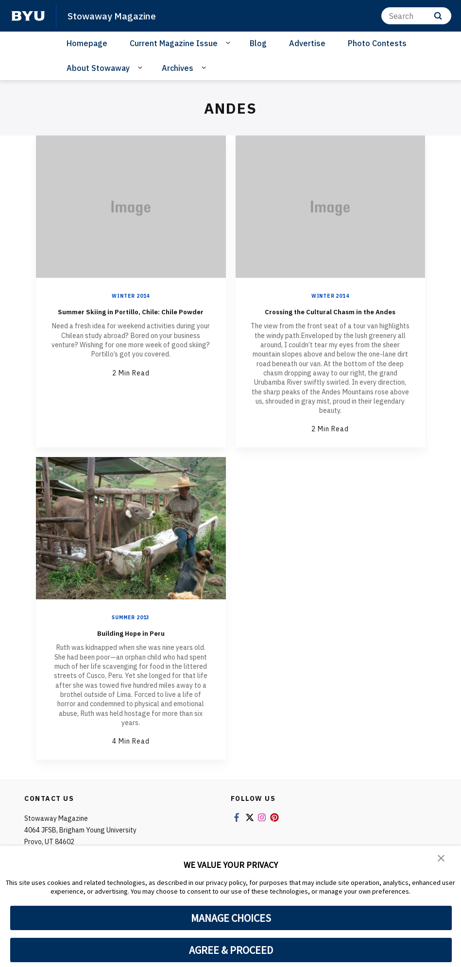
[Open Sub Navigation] (229, 42)
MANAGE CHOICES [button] (231, 918)
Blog (258, 43)
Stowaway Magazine (116, 15)
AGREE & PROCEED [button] (231, 950)
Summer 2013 (131, 629)
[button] (441, 860)
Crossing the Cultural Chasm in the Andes (330, 316)
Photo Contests (377, 43)
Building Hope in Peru (131, 643)
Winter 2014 (131, 296)
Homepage (87, 43)
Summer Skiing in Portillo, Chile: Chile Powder (130, 316)
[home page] (28, 16)
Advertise (307, 43)
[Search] (416, 15)
